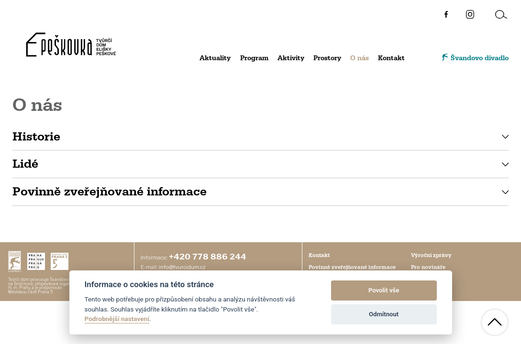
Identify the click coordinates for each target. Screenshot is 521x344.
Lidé (25, 164)
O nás (359, 58)
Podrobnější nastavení (117, 318)
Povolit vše (383, 290)
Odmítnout (384, 314)
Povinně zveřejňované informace (109, 191)
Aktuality (215, 58)
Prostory (327, 58)
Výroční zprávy (431, 255)
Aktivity (290, 58)
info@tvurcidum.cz (182, 267)
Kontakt (391, 58)
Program (254, 58)
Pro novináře (428, 267)
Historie (36, 136)
